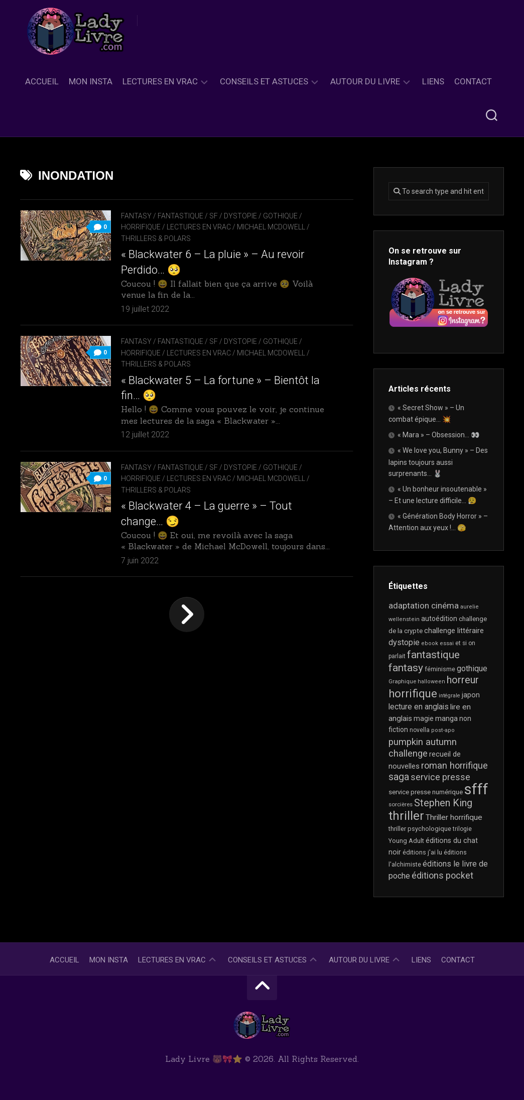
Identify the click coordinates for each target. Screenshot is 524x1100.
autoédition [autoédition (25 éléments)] (439, 619)
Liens (433, 81)
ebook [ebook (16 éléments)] (429, 643)
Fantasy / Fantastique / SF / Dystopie (189, 216)
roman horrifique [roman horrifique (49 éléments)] (454, 765)
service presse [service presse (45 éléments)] (440, 777)
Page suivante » (186, 614)
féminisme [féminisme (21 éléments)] (440, 669)
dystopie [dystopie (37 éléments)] (404, 642)
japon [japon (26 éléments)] (471, 695)
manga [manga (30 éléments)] (446, 718)
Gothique (280, 216)
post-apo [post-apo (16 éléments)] (443, 730)
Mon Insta (90, 81)
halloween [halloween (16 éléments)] (431, 681)
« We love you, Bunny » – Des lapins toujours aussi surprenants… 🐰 (438, 461)
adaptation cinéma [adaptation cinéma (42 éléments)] (423, 605)
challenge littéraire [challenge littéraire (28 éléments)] (454, 630)
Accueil (42, 81)
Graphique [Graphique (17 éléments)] (402, 681)
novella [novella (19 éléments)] (420, 730)
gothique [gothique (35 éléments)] (472, 668)
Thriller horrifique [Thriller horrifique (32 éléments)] (454, 817)
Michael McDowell (271, 227)
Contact (473, 81)
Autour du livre (365, 81)
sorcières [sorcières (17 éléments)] (400, 804)
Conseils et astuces (264, 81)
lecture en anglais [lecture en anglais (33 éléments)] (418, 706)
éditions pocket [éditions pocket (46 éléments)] (442, 875)
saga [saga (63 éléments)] (398, 777)
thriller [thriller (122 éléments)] (406, 816)
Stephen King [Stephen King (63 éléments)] (443, 803)
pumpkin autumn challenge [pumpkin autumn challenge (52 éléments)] (422, 748)
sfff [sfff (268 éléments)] (476, 789)
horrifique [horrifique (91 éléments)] (412, 693)
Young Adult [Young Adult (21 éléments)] (406, 840)
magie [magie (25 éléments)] (424, 718)
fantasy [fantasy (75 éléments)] (405, 668)
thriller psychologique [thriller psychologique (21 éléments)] (419, 828)
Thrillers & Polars (156, 238)
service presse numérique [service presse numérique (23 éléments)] (425, 792)
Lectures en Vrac (160, 81)
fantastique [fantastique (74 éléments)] (433, 655)
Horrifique (141, 227)
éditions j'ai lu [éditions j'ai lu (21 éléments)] (422, 852)
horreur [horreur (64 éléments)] (463, 680)
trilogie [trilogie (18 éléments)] (462, 828)
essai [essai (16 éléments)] (447, 643)
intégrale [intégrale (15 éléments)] (449, 695)
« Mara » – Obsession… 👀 (438, 435)
